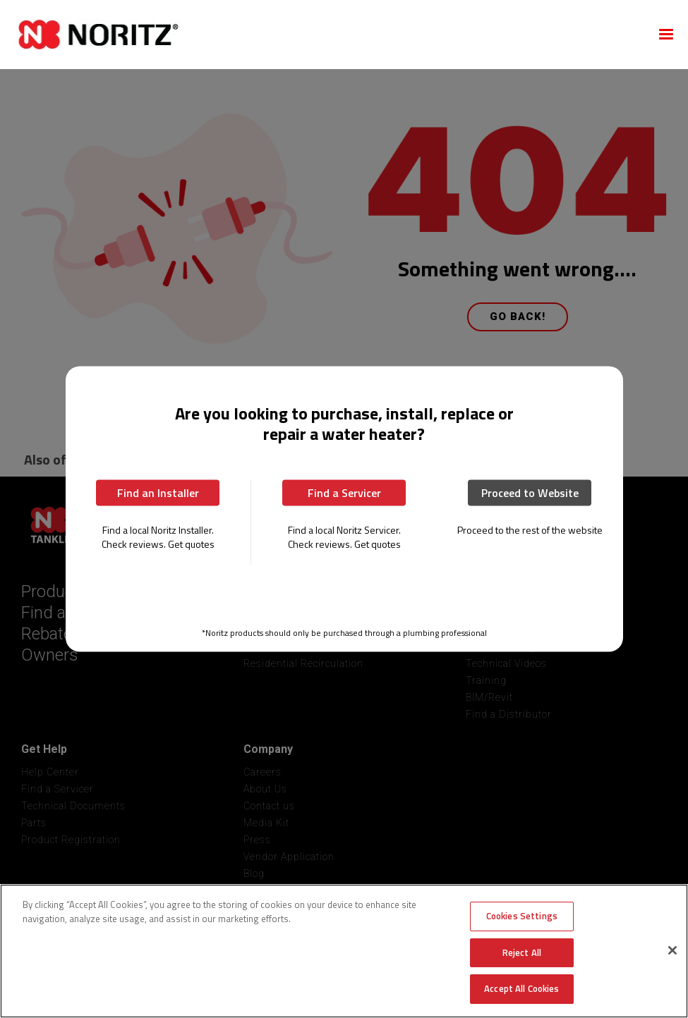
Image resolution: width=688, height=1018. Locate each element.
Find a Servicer (344, 492)
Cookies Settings (521, 916)
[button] (666, 34)
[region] (344, 951)
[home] (327, 34)
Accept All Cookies (521, 988)
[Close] (672, 950)
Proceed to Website (530, 492)
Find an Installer (158, 492)
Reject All (521, 952)
